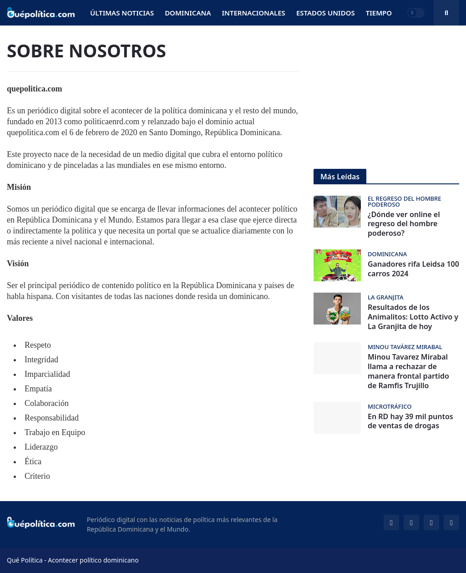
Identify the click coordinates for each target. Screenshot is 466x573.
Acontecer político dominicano (93, 560)
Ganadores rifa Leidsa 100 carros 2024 (413, 269)
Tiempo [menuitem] (379, 12)
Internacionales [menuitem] (253, 12)
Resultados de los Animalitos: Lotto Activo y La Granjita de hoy (413, 317)
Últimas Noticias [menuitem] (122, 12)
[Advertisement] (390, 96)
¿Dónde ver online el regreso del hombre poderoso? (404, 224)
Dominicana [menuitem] (188, 12)
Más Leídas (340, 177)
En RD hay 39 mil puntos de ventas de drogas (410, 421)
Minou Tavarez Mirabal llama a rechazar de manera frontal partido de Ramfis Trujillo (408, 371)
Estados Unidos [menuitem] (325, 12)
